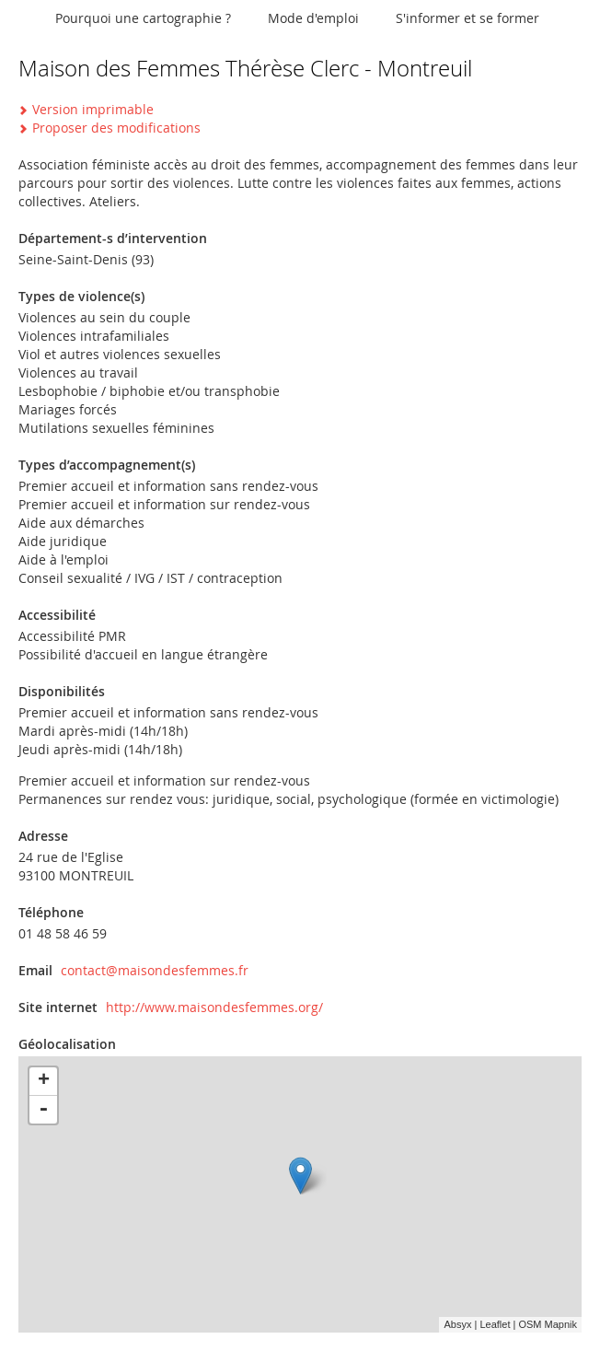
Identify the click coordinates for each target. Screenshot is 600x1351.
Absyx (457, 1324)
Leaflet (494, 1324)
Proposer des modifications (116, 127)
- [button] (43, 1110)
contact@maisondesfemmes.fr (154, 970)
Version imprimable (93, 109)
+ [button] (44, 1081)
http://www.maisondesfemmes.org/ (214, 1007)
